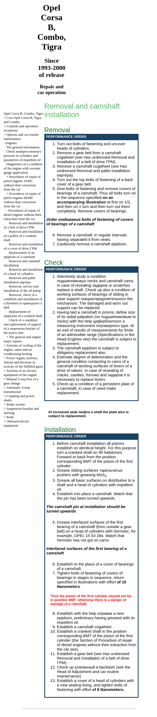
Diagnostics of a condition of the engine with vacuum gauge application (23, 168)
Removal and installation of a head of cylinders (23, 271)
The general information (22, 147)
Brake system (15, 404)
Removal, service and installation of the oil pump (22, 288)
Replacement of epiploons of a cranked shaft (23, 314)
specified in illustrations (77, 582)
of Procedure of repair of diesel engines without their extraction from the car (96, 644)
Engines (11, 143)
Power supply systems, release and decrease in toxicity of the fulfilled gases (23, 362)
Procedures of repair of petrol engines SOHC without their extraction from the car (22, 183)
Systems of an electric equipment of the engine (20, 373)
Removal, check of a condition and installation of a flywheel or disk (23, 301)
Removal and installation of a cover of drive (23, 246)
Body (10, 417)
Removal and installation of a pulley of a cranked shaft (23, 236)
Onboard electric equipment (17, 423)
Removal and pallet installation (20, 280)
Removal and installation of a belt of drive (23, 225)
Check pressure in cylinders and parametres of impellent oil (22, 155)
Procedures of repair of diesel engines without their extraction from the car (22, 214)
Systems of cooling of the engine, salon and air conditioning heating (22, 349)
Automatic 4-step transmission (17, 390)
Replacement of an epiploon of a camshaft (19, 255)
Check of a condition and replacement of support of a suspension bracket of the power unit (22, 326)
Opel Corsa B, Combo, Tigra (23, 113)
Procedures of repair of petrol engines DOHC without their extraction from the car (22, 200)
